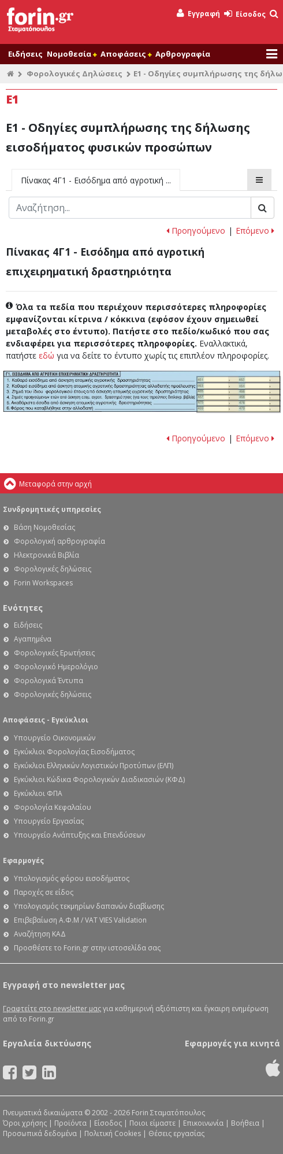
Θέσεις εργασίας (176, 1133)
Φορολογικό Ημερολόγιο (56, 667)
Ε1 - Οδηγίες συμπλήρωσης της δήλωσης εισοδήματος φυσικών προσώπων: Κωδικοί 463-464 (238, 386)
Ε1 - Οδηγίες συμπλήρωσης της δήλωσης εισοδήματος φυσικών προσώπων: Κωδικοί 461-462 (238, 379)
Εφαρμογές (23, 860)
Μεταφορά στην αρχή (55, 484)
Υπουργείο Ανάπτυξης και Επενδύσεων (79, 835)
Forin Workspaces (43, 583)
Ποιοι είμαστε (152, 1123)
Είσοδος (245, 14)
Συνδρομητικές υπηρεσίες (52, 509)
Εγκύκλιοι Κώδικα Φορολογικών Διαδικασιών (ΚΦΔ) (99, 779)
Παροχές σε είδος (43, 892)
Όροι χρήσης (25, 1123)
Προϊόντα (70, 1123)
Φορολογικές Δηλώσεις (74, 73)
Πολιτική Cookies (112, 1133)
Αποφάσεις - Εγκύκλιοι (45, 720)
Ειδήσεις (25, 54)
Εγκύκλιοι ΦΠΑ (38, 793)
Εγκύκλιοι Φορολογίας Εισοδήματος (74, 752)
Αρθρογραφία (182, 54)
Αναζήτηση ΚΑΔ (40, 934)
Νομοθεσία (71, 54)
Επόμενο (255, 230)
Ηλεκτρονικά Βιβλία (46, 555)
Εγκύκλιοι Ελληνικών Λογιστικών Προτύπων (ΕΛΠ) (93, 765)
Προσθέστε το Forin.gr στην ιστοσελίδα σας (87, 948)
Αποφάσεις (125, 54)
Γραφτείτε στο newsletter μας (52, 1008)
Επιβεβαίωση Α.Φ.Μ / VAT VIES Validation (80, 920)
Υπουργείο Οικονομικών (54, 738)
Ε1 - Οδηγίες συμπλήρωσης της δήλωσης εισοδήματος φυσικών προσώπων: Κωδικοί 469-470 (238, 409)
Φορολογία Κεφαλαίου (52, 807)
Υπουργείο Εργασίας (49, 821)
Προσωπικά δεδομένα (40, 1133)
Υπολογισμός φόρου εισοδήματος (71, 878)
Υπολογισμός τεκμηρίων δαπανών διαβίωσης (89, 906)
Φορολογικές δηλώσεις (52, 569)
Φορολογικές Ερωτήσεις (54, 653)
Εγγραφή (198, 14)
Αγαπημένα (32, 639)
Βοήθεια (245, 1123)
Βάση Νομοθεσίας (44, 527)
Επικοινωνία (203, 1123)
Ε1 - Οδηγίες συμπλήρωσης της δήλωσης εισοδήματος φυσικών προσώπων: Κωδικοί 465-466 (238, 392)
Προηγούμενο (195, 230)
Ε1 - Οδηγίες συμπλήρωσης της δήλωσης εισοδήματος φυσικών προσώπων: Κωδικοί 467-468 (238, 397)
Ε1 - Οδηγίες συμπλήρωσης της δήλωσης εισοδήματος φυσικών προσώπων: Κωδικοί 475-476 (238, 403)
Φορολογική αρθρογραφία (59, 541)
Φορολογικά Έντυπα (48, 680)
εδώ (46, 355)
